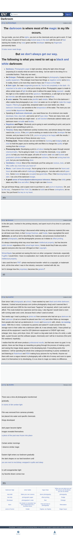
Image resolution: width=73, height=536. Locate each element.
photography (54, 77)
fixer (64, 40)
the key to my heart (25, 192)
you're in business (56, 187)
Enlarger (12, 77)
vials (53, 155)
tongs (58, 152)
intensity (11, 97)
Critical (18, 163)
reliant (35, 102)
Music (8, 168)
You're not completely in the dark (53, 85)
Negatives (10, 124)
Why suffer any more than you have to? (21, 166)
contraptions (59, 189)
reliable (45, 99)
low (52, 97)
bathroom (9, 319)
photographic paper (27, 497)
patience (29, 180)
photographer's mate (28, 500)
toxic (62, 163)
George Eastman (31, 233)
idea (3, 220)
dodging (59, 141)
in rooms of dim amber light (12, 405)
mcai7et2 (10, 297)
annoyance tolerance (41, 180)
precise (17, 132)
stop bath (22, 116)
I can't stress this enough (21, 168)
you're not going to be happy (45, 135)
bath (43, 319)
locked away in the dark (40, 40)
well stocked (42, 119)
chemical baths (12, 152)
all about (40, 149)
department (21, 110)
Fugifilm (5, 256)
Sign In (68, 14)
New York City (26, 189)
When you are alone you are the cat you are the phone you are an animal (63, 490)
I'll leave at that (50, 83)
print (27, 132)
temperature (41, 108)
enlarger (22, 146)
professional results (36, 342)
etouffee (11, 385)
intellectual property (46, 242)
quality (59, 144)
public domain (7, 245)
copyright (42, 248)
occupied (32, 174)
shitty (64, 180)
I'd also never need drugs (11, 49)
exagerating (28, 85)
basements (47, 322)
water (10, 99)
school (28, 302)
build (42, 189)
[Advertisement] (36, 6)
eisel (8, 144)
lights (27, 37)
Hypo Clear (45, 490)
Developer (10, 500)
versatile (21, 121)
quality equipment (12, 80)
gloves (8, 155)
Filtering (16, 105)
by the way (6, 189)
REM (28, 353)
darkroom (15, 28)
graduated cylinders (13, 157)
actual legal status (32, 245)
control (8, 110)
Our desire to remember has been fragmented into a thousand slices (28, 504)
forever (49, 182)
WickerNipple (12, 23)
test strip (9, 497)
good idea (43, 174)
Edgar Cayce (63, 509)
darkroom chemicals (13, 108)
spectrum (37, 94)
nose (23, 43)
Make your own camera (27, 494)
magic (53, 28)
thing (3, 23)
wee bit (37, 85)
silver (31, 160)
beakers (44, 155)
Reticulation (63, 504)
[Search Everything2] (37, 14)
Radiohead (18, 353)
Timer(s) (9, 130)
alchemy (45, 157)
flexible (31, 121)
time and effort (23, 182)
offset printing (58, 239)
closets (36, 322)
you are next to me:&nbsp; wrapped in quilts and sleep (22, 462)
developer (40, 43)
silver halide (27, 490)
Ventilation (10, 163)
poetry (4, 385)
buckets (62, 155)
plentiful (35, 99)
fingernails (58, 43)
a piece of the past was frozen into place (17, 435)
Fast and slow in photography (45, 504)
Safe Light (12, 85)
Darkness (10, 69)
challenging (31, 171)
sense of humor (18, 180)
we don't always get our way (39, 54)
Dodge (63, 497)
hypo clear (44, 116)
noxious (56, 163)
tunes (17, 174)
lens (68, 80)
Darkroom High (9, 490)
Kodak (45, 233)
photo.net (32, 316)
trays (37, 152)
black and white (55, 302)
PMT (19, 263)
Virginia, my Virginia (45, 509)
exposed (60, 91)
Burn (9, 504)
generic (41, 269)
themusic (10, 220)
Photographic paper (22, 69)
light (24, 91)
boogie (32, 177)
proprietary (23, 269)
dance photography (45, 494)
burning (49, 141)
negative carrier (55, 80)
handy (43, 138)
